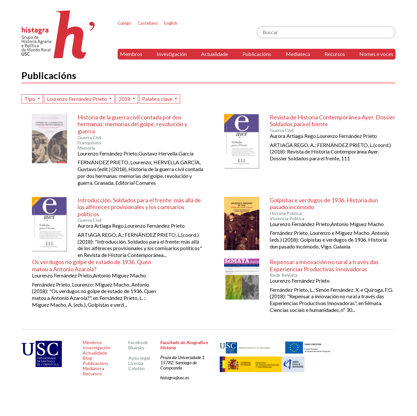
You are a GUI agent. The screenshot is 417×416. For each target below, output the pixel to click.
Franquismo (89, 142)
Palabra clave (157, 99)
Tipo (30, 99)
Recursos (334, 54)
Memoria (86, 148)
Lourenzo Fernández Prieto (77, 99)
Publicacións (256, 54)
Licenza (135, 363)
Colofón (136, 368)
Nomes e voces (376, 54)
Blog (87, 358)
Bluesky (136, 347)
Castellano (147, 23)
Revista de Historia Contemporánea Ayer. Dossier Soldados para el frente (332, 121)
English (170, 23)
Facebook (138, 342)
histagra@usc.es (174, 377)
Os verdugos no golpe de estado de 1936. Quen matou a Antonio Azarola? (91, 265)
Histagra (58, 34)
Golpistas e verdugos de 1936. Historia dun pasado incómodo (324, 203)
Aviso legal (139, 358)
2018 (125, 99)
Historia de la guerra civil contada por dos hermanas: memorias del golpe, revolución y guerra (132, 124)
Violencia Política (287, 218)
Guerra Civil (89, 137)
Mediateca (298, 54)
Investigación (172, 54)
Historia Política (286, 213)
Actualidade (214, 54)
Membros (131, 54)
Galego (124, 23)
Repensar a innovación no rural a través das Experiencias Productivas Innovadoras (324, 265)
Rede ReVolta (283, 275)
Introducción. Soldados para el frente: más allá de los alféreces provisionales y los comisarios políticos (139, 207)
